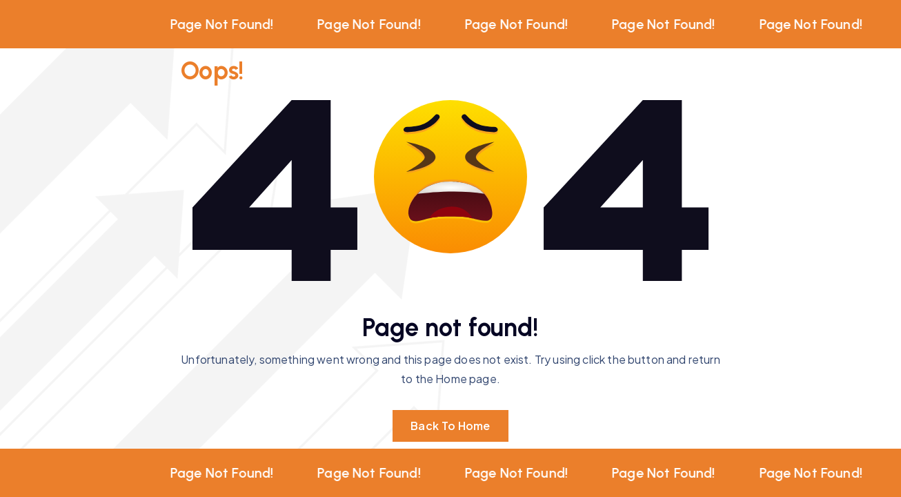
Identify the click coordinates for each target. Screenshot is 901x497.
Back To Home (450, 425)
